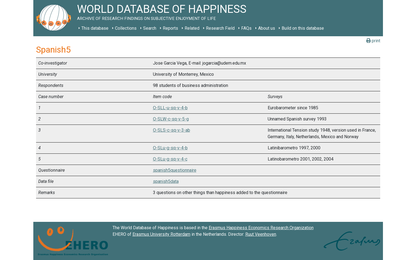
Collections (126, 28)
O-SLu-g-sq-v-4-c (170, 159)
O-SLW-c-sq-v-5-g (171, 119)
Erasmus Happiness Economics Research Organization (261, 227)
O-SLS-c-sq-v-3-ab (171, 130)
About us (266, 28)
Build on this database (303, 28)
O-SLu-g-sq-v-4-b (170, 147)
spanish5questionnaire (174, 170)
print (373, 40)
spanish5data (166, 181)
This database (94, 28)
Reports (170, 28)
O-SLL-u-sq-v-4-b (170, 107)
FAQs (246, 28)
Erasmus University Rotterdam (161, 234)
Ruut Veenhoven (260, 234)
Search (149, 28)
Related (192, 28)
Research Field (220, 28)
